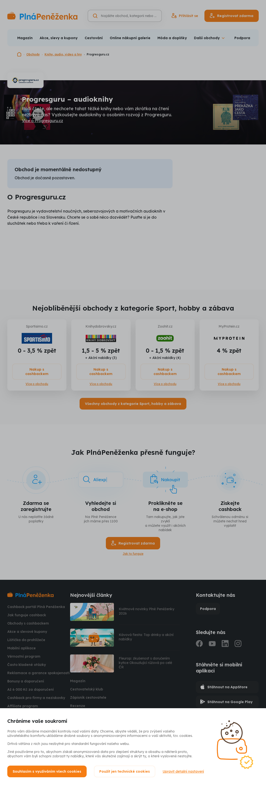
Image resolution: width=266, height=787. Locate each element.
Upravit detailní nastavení (183, 771)
